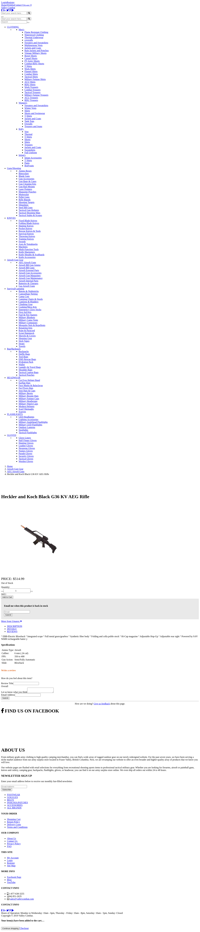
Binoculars (24, 173)
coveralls (28, 40)
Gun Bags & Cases (27, 181)
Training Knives (26, 239)
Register (10, 2)
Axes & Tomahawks (28, 244)
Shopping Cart (14, 820)
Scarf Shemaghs (26, 409)
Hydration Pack (26, 362)
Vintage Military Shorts (35, 53)
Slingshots (23, 205)
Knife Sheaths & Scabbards (31, 254)
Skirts (27, 110)
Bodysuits (29, 165)
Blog (9, 880)
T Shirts (28, 66)
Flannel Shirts (30, 71)
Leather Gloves (26, 445)
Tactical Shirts (31, 76)
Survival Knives (26, 233)
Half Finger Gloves (28, 440)
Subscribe (6, 790)
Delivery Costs (14, 825)
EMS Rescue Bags (27, 359)
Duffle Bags (24, 354)
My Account (13, 858)
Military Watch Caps (28, 404)
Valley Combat (8, 7)
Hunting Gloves (26, 443)
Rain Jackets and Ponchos (36, 50)
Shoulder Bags (25, 370)
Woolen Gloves (26, 461)
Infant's (22, 155)
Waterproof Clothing (34, 35)
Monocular (24, 194)
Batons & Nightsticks (29, 291)
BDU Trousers (31, 100)
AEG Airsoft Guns (27, 262)
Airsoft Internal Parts (28, 281)
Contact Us (20, 5)
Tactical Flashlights (28, 432)
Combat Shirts (31, 74)
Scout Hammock (26, 333)
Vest (26, 131)
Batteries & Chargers (28, 283)
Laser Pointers (25, 189)
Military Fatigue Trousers (36, 95)
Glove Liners (25, 438)
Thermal (28, 134)
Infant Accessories (33, 158)
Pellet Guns (24, 197)
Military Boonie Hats (28, 396)
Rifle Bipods (24, 199)
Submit (8, 615)
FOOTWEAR (13, 795)
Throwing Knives (27, 236)
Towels (22, 346)
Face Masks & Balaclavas (31, 385)
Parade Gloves (25, 453)
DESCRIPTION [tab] (14, 626)
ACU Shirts (29, 82)
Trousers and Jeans (33, 126)
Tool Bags (23, 356)
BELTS (10, 801)
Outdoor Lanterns (27, 427)
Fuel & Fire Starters (28, 315)
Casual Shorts (30, 58)
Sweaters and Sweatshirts (36, 42)
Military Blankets (27, 317)
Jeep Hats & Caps (27, 390)
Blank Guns (24, 176)
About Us (11, 839)
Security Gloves (26, 456)
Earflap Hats (24, 383)
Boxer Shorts (30, 56)
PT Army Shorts (32, 61)
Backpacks (24, 351)
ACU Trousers (31, 97)
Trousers (28, 144)
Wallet (22, 364)
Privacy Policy (14, 844)
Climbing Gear (26, 304)
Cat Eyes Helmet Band (29, 380)
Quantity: (5, 587)
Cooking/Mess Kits (28, 307)
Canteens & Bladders (28, 301)
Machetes (23, 247)
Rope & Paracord (27, 330)
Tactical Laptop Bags (28, 372)
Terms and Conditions (17, 828)
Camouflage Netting (28, 294)
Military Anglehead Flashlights (33, 422)
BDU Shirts (29, 84)
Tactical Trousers (32, 92)
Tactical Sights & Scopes (30, 215)
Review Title (7, 683)
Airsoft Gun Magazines (30, 275)
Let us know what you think (14, 693)
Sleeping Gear (25, 338)
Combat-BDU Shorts (34, 63)
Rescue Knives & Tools (30, 231)
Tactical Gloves (26, 458)
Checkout (24, 929)
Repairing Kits (25, 328)
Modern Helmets (26, 406)
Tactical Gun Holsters (29, 210)
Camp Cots (24, 296)
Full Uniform (30, 152)
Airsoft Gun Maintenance (31, 278)
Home (4, 5)
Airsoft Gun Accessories (30, 273)
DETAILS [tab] (11, 629)
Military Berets (26, 393)
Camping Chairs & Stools (31, 299)
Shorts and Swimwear (34, 113)
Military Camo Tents (28, 320)
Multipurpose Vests (33, 45)
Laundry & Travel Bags (30, 367)
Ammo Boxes (25, 171)
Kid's (21, 129)
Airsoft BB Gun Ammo (30, 265)
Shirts (27, 142)
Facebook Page (14, 878)
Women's (23, 103)
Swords (22, 241)
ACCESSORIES (15, 806)
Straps (21, 343)
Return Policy (13, 823)
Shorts (27, 139)
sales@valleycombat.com (22, 900)
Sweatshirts (29, 150)
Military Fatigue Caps (29, 398)
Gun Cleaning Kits (27, 184)
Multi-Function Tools (29, 249)
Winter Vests (30, 108)
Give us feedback (102, 704)
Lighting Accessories (28, 419)
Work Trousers (31, 87)
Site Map (11, 866)
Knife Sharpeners (27, 252)
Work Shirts (30, 69)
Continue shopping (10, 929)
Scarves (22, 411)
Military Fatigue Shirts (35, 79)
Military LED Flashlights (30, 424)
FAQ (9, 847)
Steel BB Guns (26, 207)
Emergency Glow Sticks (30, 309)
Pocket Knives (25, 228)
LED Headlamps (26, 417)
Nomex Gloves (26, 451)
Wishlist (11, 5)
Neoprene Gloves (27, 448)
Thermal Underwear (33, 37)
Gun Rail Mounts (27, 186)
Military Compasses (28, 322)
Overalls (28, 124)
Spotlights (23, 430)
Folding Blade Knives (29, 223)
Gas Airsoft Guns (27, 286)
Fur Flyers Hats (26, 388)
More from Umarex (11, 621)
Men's (21, 29)
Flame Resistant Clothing (36, 32)
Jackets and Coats (32, 48)
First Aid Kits (25, 312)
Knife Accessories (27, 257)
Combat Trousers (32, 90)
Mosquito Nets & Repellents (32, 325)
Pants (27, 163)
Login (4, 2)
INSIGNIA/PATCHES (17, 803)
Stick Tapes (24, 341)
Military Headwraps (28, 401)
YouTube (11, 883)
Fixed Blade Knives (28, 220)
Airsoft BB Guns (26, 267)
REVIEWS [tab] (12, 631)
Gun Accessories (26, 179)
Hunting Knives (26, 226)
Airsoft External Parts (29, 270)
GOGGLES (12, 798)
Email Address (8, 695)
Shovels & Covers (27, 336)
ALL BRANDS (14, 808)
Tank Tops (29, 121)
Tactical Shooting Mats (29, 213)
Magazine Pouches (27, 192)
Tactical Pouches (26, 375)
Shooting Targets (26, 202)
